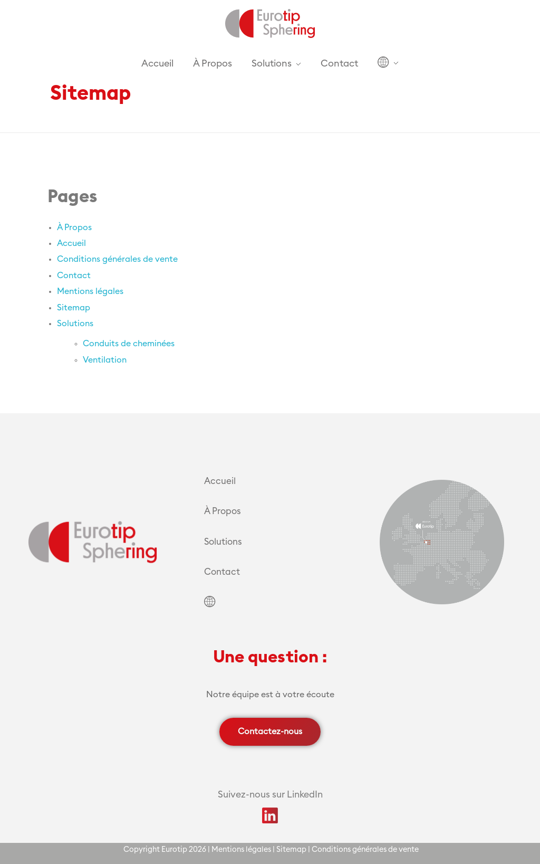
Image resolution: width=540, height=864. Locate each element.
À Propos (74, 227)
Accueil (71, 243)
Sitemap (73, 307)
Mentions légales (90, 291)
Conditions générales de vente (117, 259)
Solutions (75, 323)
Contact (74, 275)
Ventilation (105, 360)
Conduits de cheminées (129, 343)
